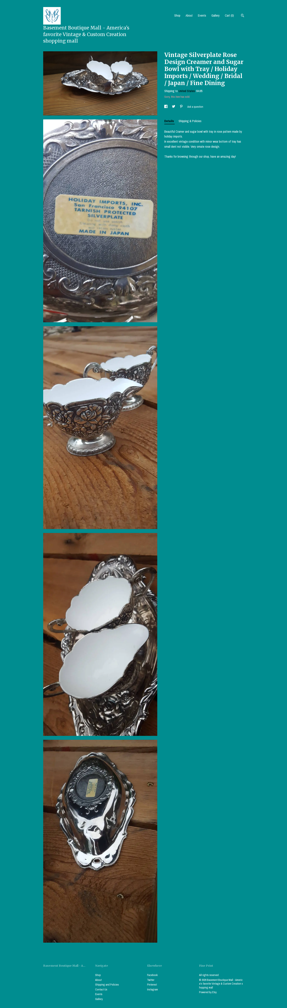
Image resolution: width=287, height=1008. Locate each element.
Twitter (150, 980)
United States (187, 91)
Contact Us (101, 989)
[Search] (242, 16)
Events (202, 15)
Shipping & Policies (190, 121)
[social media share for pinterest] (181, 106)
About (189, 15)
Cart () (229, 15)
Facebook (152, 975)
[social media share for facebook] (166, 106)
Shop (177, 15)
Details (169, 121)
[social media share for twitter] (174, 106)
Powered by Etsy (208, 992)
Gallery (215, 15)
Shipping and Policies (107, 984)
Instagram (152, 989)
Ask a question (195, 106)
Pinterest (152, 984)
